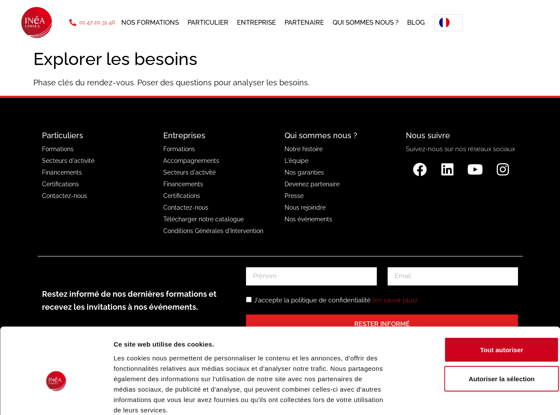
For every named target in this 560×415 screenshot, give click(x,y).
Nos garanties (304, 172)
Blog (416, 22)
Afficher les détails (477, 398)
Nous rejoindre (305, 207)
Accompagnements (191, 160)
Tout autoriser (465, 302)
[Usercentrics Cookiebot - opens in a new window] (56, 398)
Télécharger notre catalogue (203, 219)
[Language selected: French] (446, 22)
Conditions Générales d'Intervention (213, 230)
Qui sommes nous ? (365, 22)
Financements (62, 172)
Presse (294, 195)
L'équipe (296, 160)
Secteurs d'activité (68, 160)
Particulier (208, 22)
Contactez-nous (64, 195)
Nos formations (150, 22)
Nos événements (308, 219)
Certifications (60, 184)
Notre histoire (304, 149)
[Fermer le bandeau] (547, 293)
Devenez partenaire (312, 184)
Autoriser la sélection (466, 331)
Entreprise (256, 22)
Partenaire (304, 22)
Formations (58, 149)
